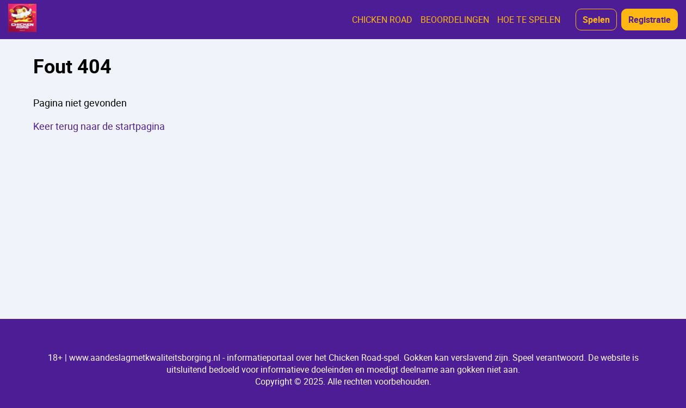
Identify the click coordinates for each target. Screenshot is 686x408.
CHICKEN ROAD (382, 20)
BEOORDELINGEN (455, 20)
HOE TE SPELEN (528, 20)
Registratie (649, 20)
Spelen (596, 20)
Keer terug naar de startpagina (99, 126)
